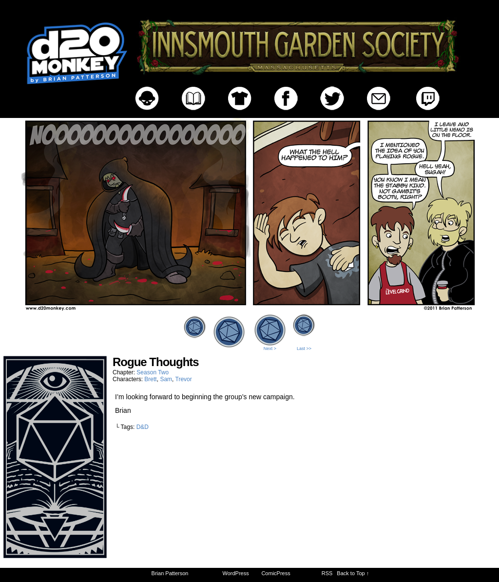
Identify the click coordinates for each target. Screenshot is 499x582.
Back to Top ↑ (353, 573)
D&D (142, 427)
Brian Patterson (170, 573)
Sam (166, 379)
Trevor (183, 379)
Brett (150, 379)
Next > (270, 348)
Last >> (304, 348)
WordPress (236, 573)
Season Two (152, 372)
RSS (327, 573)
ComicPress (275, 573)
